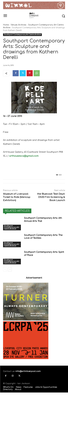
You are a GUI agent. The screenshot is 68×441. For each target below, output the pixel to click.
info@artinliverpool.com (28, 371)
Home (6, 25)
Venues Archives (18, 25)
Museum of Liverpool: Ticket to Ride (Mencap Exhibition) (16, 197)
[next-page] (10, 269)
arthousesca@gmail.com (23, 156)
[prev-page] (5, 269)
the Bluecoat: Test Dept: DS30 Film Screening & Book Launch (51, 197)
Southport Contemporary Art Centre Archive (22, 34)
